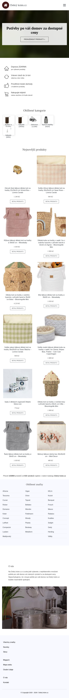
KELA (50, 491)
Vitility (50, 536)
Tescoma (6, 496)
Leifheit (5, 523)
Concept (6, 518)
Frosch (50, 505)
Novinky (6, 647)
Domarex (6, 509)
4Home (5, 491)
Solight (50, 523)
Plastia (27, 523)
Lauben (5, 532)
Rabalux (51, 514)
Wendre (28, 509)
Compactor (7, 527)
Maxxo (50, 509)
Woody (28, 518)
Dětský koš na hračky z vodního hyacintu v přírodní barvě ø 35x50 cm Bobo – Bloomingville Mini (17, 297)
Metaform (29, 532)
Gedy (50, 527)
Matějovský (7, 536)
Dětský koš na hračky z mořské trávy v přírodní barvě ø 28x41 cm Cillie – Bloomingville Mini (51, 404)
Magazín (6, 660)
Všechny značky (9, 642)
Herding (51, 532)
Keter (5, 514)
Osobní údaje (8, 670)
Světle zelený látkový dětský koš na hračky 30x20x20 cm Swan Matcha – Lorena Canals (17, 349)
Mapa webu (7, 665)
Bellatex (28, 505)
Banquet (51, 500)
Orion (27, 496)
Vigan (27, 491)
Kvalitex (51, 518)
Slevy (5, 652)
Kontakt (6, 682)
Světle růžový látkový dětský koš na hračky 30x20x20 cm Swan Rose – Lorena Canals (51, 190)
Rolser (5, 505)
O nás (5, 677)
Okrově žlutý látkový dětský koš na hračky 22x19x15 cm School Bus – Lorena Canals (18, 190)
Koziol (50, 496)
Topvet (27, 500)
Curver (5, 500)
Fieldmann (29, 514)
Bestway (28, 527)
